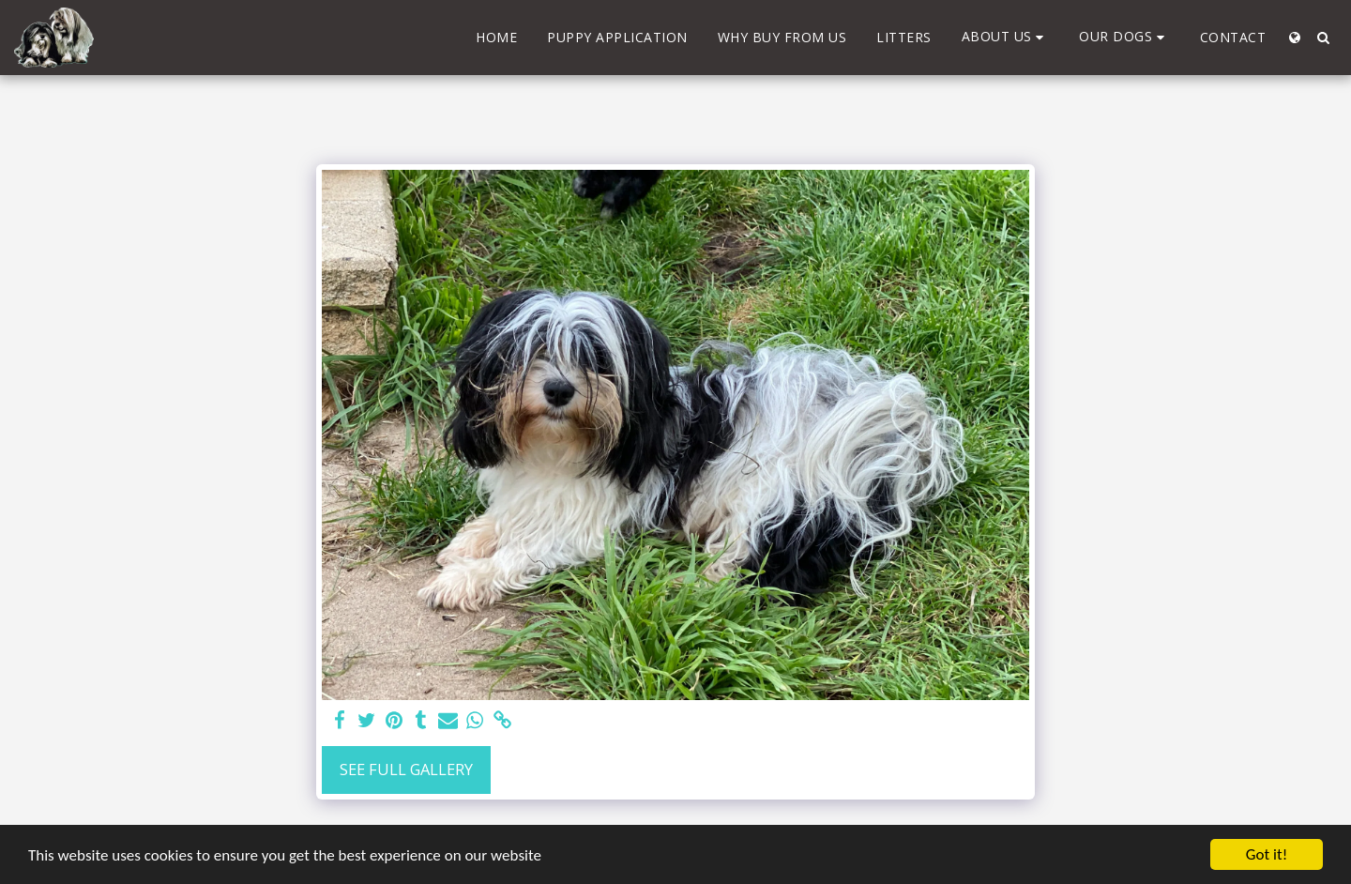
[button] (1006, 37)
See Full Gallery (406, 769)
